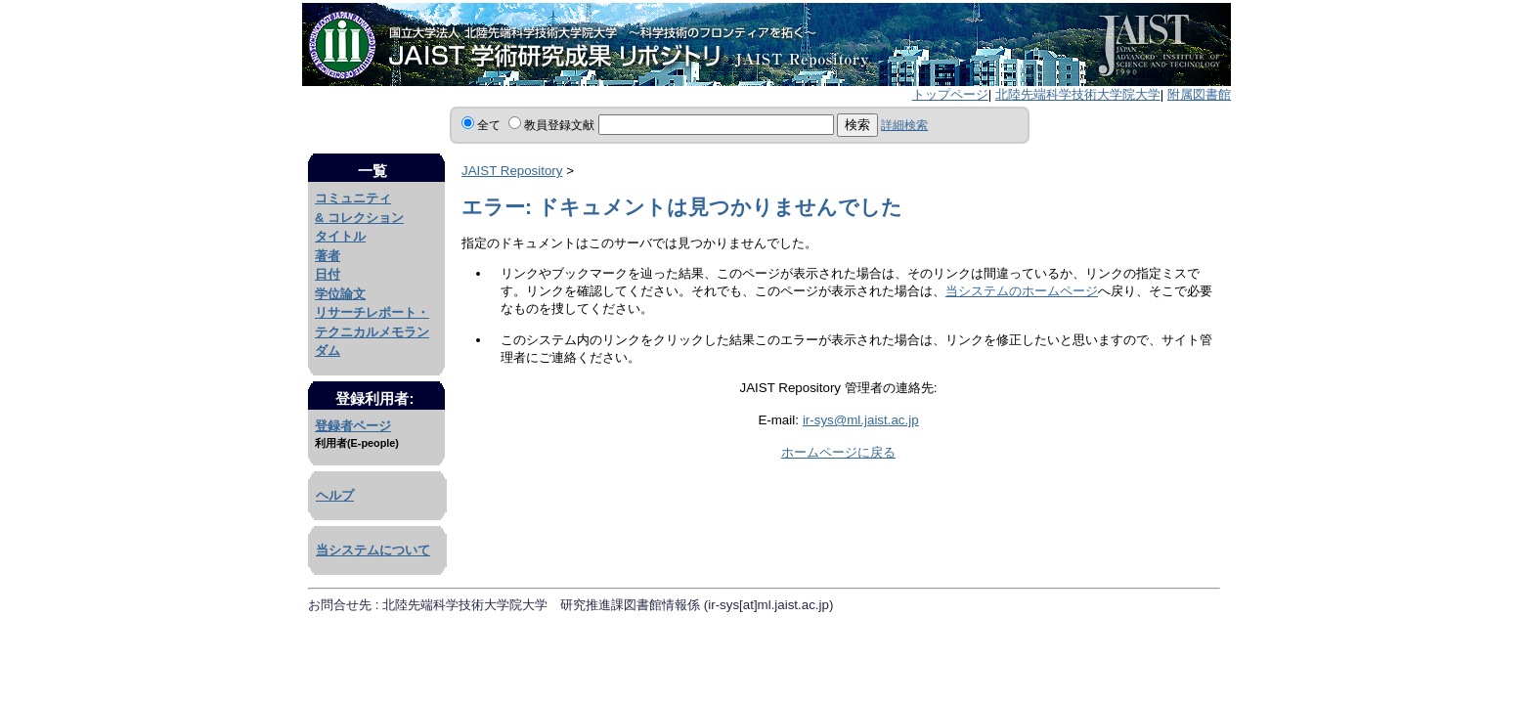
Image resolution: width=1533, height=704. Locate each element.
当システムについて (373, 550)
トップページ (950, 94)
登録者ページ (353, 425)
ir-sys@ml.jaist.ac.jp (861, 420)
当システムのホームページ (1021, 291)
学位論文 (340, 293)
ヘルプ (335, 495)
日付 (327, 274)
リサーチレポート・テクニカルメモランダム (372, 331)
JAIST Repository (511, 170)
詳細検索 (904, 125)
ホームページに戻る (838, 452)
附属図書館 (1199, 94)
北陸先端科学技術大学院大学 (1078, 94)
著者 (327, 255)
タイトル (340, 236)
